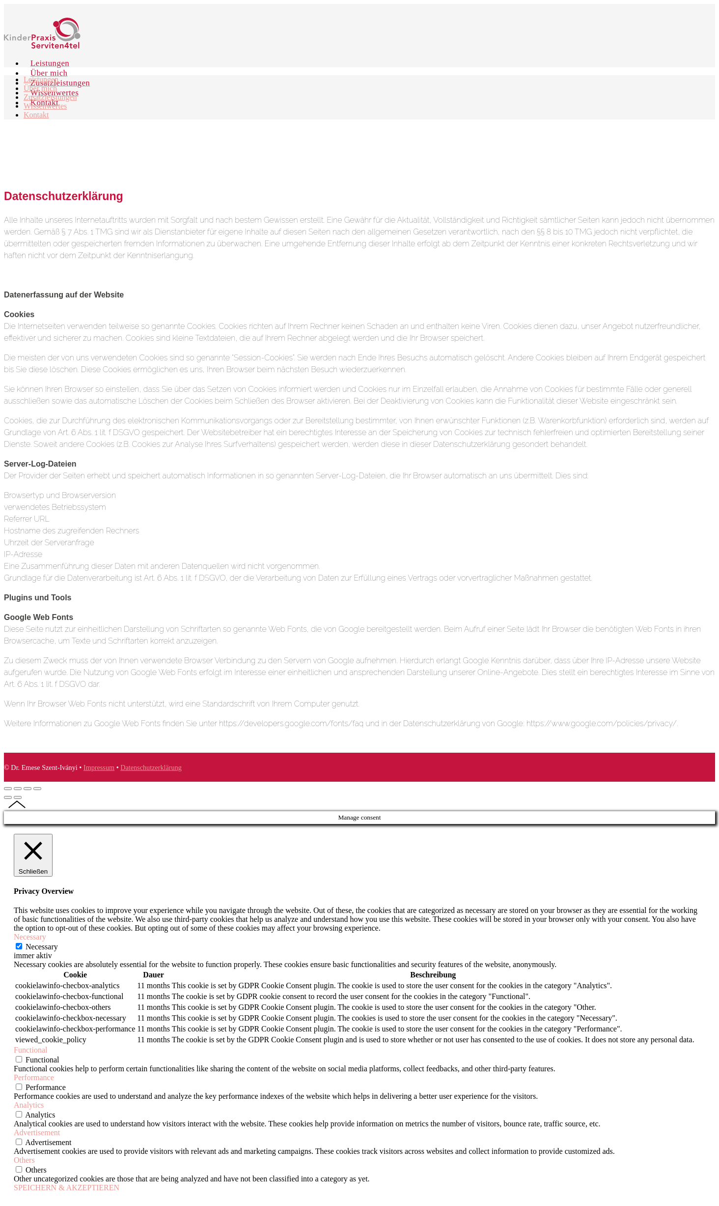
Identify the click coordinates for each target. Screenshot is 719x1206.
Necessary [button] (30, 937)
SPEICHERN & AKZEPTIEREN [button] (66, 1187)
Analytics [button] (29, 1105)
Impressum (98, 767)
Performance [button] (34, 1077)
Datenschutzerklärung (151, 767)
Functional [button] (30, 1050)
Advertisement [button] (37, 1132)
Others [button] (24, 1160)
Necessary (42, 946)
